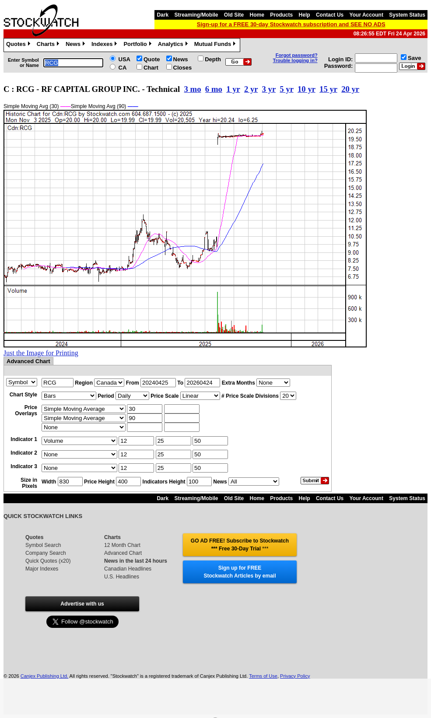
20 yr (350, 89)
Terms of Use (263, 676)
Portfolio (138, 45)
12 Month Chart (122, 545)
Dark (162, 15)
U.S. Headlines (121, 577)
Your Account (366, 15)
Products (281, 15)
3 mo (192, 89)
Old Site (234, 15)
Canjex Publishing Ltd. (44, 676)
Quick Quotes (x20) (47, 561)
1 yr (233, 89)
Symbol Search (43, 545)
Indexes (105, 45)
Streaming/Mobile (196, 15)
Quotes (19, 45)
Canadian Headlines (127, 569)
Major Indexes (41, 569)
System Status (407, 15)
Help (304, 15)
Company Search (45, 553)
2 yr (251, 89)
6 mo (213, 89)
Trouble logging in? (295, 60)
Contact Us (329, 15)
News (76, 45)
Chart (151, 67)
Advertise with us (82, 604)
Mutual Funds (216, 45)
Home (257, 15)
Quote (152, 59)
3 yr (269, 89)
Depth (213, 59)
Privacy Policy (295, 676)
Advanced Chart (123, 553)
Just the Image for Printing (41, 353)
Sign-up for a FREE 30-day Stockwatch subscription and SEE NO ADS (291, 24)
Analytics (174, 45)
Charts (49, 45)
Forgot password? (297, 55)
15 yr (328, 89)
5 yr (286, 89)
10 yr (306, 89)
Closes (182, 67)
